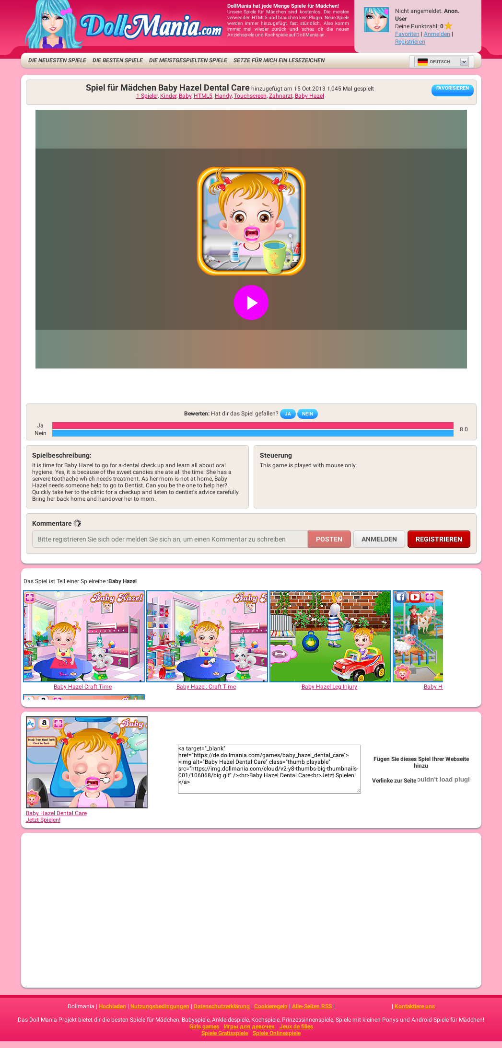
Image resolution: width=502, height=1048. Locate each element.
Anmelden (437, 34)
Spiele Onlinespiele (277, 1033)
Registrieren (410, 41)
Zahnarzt (280, 95)
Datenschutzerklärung (222, 1006)
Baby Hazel (309, 95)
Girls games (204, 1026)
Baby (185, 95)
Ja (288, 413)
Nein (307, 413)
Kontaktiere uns (415, 1006)
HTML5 (203, 95)
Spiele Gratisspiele (224, 1033)
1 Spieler (147, 95)
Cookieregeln (271, 1006)
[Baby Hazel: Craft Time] (206, 636)
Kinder (168, 95)
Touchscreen (250, 95)
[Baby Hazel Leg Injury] (329, 636)
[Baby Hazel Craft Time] (83, 636)
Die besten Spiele (118, 60)
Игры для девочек (249, 1026)
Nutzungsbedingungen (159, 1006)
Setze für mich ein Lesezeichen (279, 60)
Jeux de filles (296, 1026)
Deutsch (433, 62)
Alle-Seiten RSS (312, 1006)
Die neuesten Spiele (57, 60)
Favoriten (407, 34)
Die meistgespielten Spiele (188, 60)
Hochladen (112, 1006)
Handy (223, 95)
